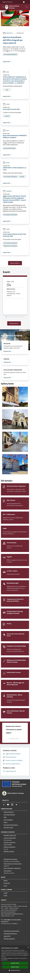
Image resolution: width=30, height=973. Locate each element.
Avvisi (6, 72)
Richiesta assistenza (9, 939)
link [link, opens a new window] (6, 960)
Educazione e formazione (10, 859)
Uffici (5, 817)
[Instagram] (12, 804)
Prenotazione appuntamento (11, 931)
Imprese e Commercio (9, 842)
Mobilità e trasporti (9, 851)
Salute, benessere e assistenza (12, 868)
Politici (5, 822)
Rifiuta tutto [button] (15, 967)
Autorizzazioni (7, 871)
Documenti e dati (8, 827)
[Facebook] (3, 804)
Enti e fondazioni (8, 820)
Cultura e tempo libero (10, 838)
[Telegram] (16, 804)
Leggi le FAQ (7, 936)
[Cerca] (27, 7)
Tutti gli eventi (14, 323)
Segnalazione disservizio (10, 933)
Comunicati (9, 33)
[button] (15, 970)
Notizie (6, 104)
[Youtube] (8, 804)
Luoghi (5, 893)
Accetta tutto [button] (15, 963)
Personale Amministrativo (11, 825)
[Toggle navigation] (3, 7)
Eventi (5, 895)
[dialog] (15, 959)
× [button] (28, 947)
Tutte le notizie (15, 263)
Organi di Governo (9, 812)
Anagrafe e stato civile (10, 835)
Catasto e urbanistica (9, 847)
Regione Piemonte (7, 2)
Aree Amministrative (9, 815)
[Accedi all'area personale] (23, 2)
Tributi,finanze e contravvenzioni (13, 864)
